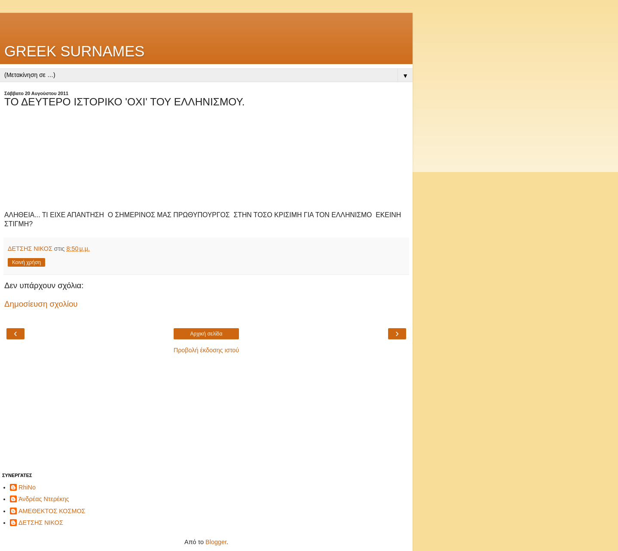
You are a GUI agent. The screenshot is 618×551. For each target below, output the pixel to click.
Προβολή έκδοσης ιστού (206, 350)
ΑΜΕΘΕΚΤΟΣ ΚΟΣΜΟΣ (52, 511)
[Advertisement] (206, 23)
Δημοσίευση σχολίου (41, 303)
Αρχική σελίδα (206, 334)
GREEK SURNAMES (74, 51)
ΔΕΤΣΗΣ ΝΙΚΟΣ (40, 522)
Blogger (215, 542)
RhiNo (27, 487)
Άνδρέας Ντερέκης (43, 499)
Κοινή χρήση (26, 262)
